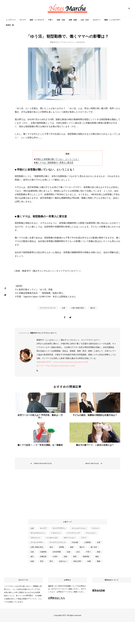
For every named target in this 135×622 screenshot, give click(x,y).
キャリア (23, 20)
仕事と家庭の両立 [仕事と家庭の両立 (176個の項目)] (37, 547)
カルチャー (97, 20)
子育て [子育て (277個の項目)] (88, 552)
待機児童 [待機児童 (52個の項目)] (43, 556)
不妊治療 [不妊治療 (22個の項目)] (75, 542)
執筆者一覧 (10, 25)
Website (37, 371)
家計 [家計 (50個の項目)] (32, 556)
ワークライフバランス (48, 308)
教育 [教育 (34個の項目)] (74, 556)
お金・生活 (85, 20)
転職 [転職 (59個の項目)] (89, 561)
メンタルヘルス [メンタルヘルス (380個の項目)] (51, 538)
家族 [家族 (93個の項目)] (98, 552)
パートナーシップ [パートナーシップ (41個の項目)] (73, 533)
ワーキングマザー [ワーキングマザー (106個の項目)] (37, 542)
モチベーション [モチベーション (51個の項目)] (69, 538)
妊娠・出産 (61, 20)
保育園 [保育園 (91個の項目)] (61, 547)
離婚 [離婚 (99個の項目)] (98, 561)
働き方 (92, 308)
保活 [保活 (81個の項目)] (51, 547)
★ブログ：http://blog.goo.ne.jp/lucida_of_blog (56, 365)
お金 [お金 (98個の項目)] (32, 528)
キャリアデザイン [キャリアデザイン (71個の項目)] (59, 528)
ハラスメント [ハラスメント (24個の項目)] (56, 533)
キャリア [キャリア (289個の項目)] (43, 528)
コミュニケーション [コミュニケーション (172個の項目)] (79, 528)
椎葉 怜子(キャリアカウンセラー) (62, 42)
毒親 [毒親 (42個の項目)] (97, 556)
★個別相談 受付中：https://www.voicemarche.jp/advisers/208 (62, 362)
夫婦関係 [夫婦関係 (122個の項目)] (43, 552)
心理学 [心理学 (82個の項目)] (55, 556)
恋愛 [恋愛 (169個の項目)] (65, 556)
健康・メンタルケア (37, 20)
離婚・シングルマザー (112, 20)
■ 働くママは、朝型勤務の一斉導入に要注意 (53, 162)
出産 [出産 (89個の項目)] (32, 552)
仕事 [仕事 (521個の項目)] (98, 542)
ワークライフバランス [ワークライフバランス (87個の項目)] (57, 542)
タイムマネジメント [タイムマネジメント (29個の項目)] (38, 533)
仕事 (63, 308)
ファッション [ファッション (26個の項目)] (90, 533)
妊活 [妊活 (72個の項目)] (78, 552)
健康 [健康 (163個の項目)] (71, 547)
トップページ (11, 20)
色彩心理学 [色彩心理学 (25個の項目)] (77, 561)
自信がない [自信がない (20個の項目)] (63, 561)
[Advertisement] (68, 495)
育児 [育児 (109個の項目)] (51, 561)
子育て (50, 20)
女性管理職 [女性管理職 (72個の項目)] (57, 552)
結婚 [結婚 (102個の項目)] (32, 561)
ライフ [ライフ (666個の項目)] (83, 538)
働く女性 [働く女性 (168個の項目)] (94, 547)
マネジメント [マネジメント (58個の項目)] (35, 538)
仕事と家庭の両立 (77, 308)
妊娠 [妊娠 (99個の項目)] (68, 552)
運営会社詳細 (98, 590)
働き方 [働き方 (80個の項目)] (82, 547)
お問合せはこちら (56, 598)
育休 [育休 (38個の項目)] (41, 561)
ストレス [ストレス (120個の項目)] (95, 528)
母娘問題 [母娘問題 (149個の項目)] (86, 556)
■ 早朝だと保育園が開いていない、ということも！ (56, 159)
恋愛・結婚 (73, 20)
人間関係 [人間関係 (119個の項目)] (87, 542)
